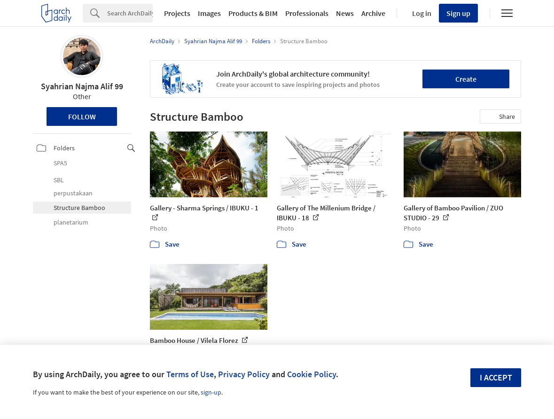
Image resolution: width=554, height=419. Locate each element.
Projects (177, 13)
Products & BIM (253, 13)
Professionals (306, 13)
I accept (496, 377)
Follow (82, 116)
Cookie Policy (311, 374)
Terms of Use (190, 374)
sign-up (211, 392)
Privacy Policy (244, 374)
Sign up (458, 13)
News (345, 13)
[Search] (130, 13)
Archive (373, 13)
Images (209, 13)
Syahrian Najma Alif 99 (82, 86)
